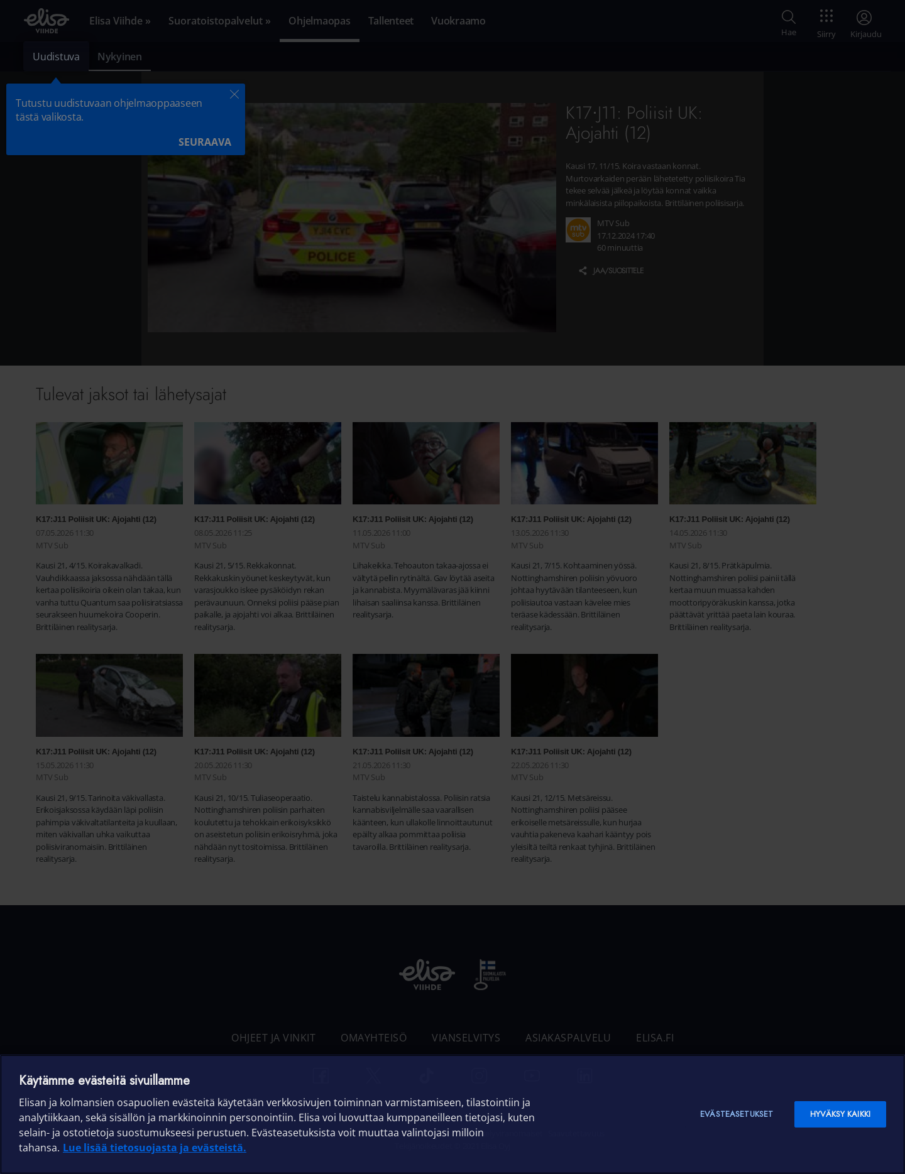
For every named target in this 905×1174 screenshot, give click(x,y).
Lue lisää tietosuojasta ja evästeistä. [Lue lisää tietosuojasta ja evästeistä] (154, 1148)
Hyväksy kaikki (840, 1114)
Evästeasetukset (736, 1114)
